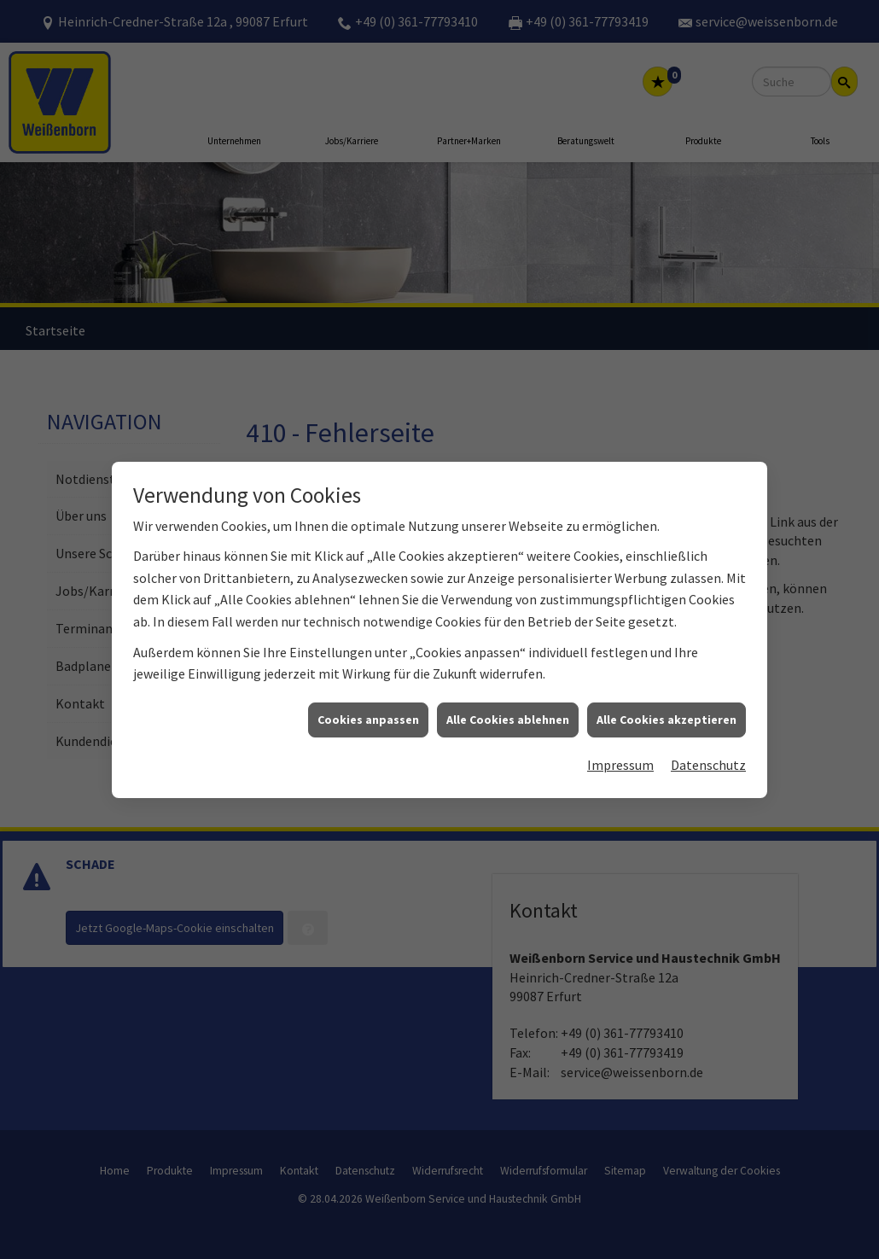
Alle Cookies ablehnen (507, 706)
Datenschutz (708, 752)
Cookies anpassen (368, 706)
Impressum (620, 752)
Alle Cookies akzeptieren (666, 706)
